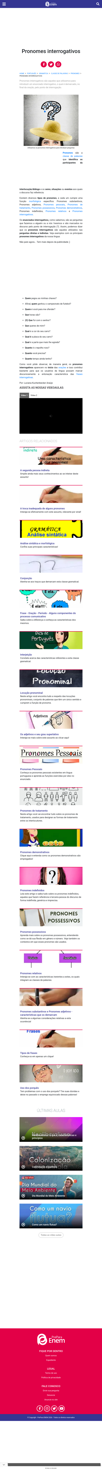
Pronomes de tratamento (34, 810)
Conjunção (26, 578)
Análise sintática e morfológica (37, 543)
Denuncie (51, 1395)
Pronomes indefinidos (32, 890)
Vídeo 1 (24, 395)
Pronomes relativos (56, 211)
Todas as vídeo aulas (51, 1235)
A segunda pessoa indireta (34, 470)
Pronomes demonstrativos (69, 208)
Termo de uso (51, 1373)
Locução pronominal (31, 692)
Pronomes (68, 153)
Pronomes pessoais (54, 204)
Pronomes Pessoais (31, 769)
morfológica (35, 201)
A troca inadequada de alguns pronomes (42, 508)
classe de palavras (73, 156)
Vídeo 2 (34, 395)
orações (62, 367)
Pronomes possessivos (43, 208)
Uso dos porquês (29, 1087)
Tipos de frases (28, 1053)
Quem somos (51, 1355)
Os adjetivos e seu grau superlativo (39, 734)
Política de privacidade (51, 1377)
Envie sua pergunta (51, 1390)
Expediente (51, 1360)
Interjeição (26, 654)
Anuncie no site (51, 1400)
